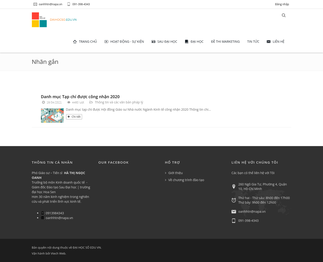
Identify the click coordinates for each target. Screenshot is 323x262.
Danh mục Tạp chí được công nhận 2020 (80, 96)
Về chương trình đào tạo (186, 180)
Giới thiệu (175, 173)
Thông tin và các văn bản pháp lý (119, 102)
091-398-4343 (78, 4)
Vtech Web (58, 253)
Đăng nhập (282, 4)
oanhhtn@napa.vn (47, 4)
